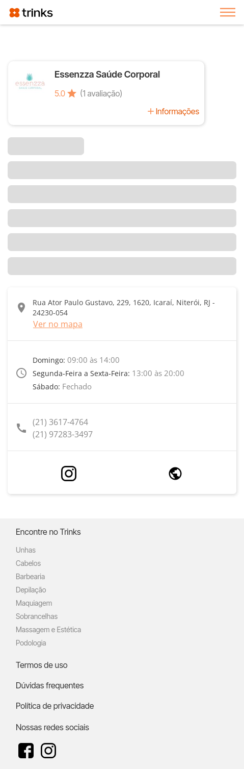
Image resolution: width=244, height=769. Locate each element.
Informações (177, 111)
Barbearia (30, 576)
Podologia (31, 642)
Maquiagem (34, 603)
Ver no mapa (58, 324)
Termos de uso (42, 665)
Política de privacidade (55, 706)
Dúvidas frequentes (50, 685)
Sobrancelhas (37, 616)
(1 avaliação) (101, 93)
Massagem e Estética (48, 629)
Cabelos (28, 563)
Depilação (31, 589)
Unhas (26, 549)
